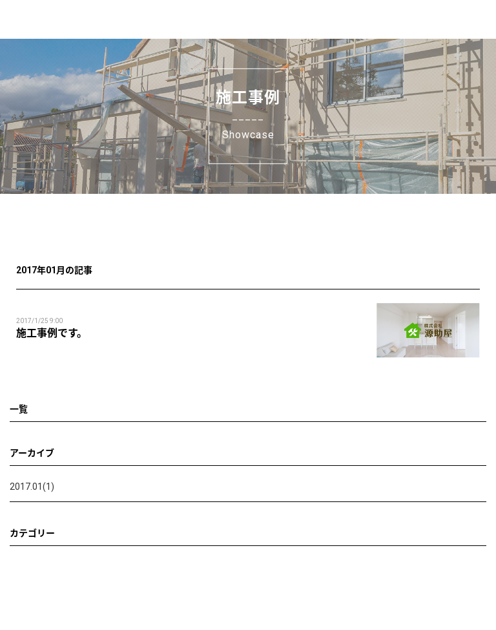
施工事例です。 (51, 333)
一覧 (19, 409)
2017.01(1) (32, 486)
